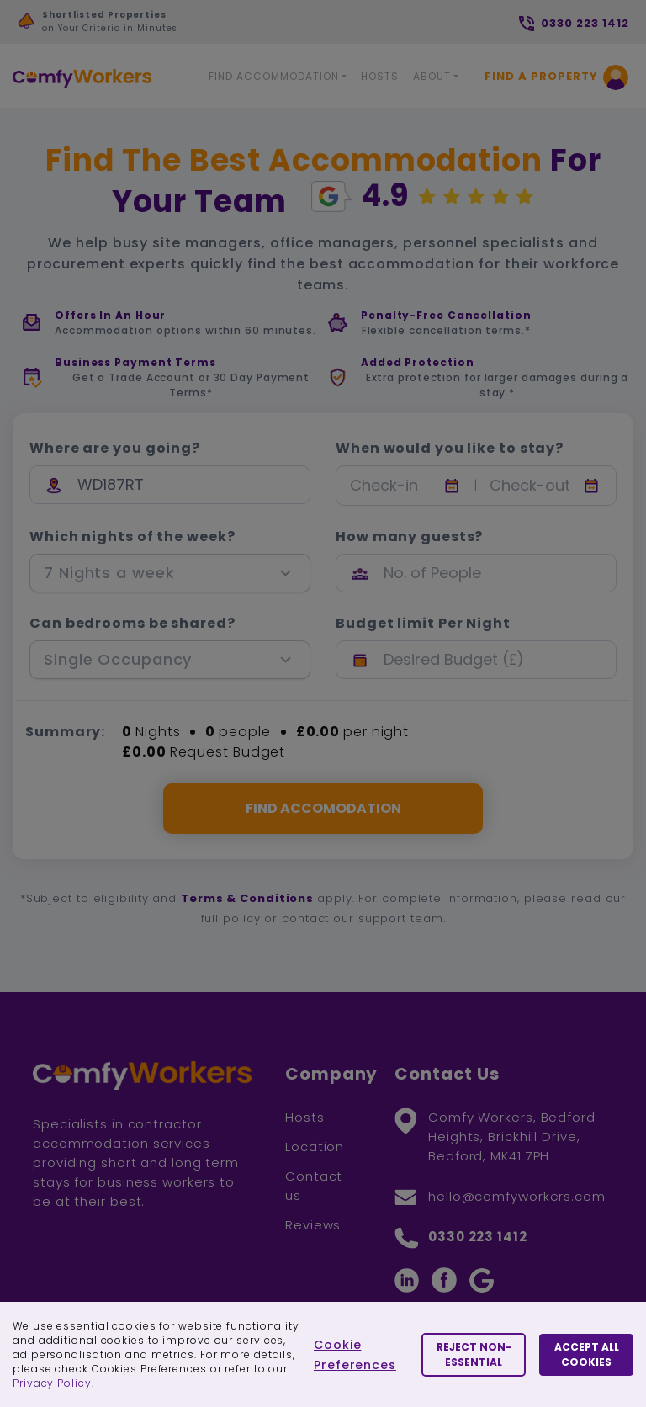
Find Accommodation (274, 76)
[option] (172, 26)
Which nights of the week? (132, 536)
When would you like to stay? (450, 448)
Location (314, 1146)
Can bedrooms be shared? (132, 623)
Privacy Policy (52, 1383)
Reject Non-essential (474, 1354)
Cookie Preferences (355, 1354)
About (432, 76)
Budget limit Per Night (423, 623)
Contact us (313, 1185)
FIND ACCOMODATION (323, 808)
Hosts (380, 76)
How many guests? (409, 536)
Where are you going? (114, 448)
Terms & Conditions (247, 898)
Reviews (313, 1225)
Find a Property (541, 76)
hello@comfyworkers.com (517, 1196)
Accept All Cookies (586, 1354)
